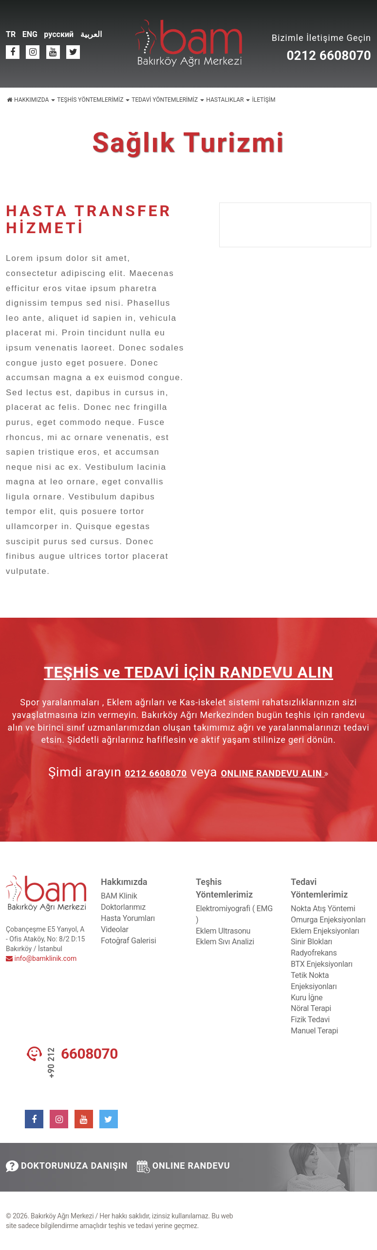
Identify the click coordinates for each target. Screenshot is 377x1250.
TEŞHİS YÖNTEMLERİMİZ (93, 99)
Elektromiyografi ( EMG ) (234, 914)
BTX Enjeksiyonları (322, 964)
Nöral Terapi (311, 1008)
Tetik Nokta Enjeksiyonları (314, 981)
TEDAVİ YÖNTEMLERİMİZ (168, 99)
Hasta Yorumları (128, 918)
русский (59, 34)
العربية (91, 34)
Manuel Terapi (314, 1030)
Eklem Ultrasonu (223, 931)
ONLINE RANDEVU (183, 1166)
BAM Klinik (119, 896)
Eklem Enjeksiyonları (325, 931)
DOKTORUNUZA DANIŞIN (67, 1166)
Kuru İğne (306, 997)
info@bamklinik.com (41, 958)
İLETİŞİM (263, 99)
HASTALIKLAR (228, 99)
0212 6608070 (328, 55)
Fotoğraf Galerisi (128, 940)
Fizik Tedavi (310, 1019)
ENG (30, 34)
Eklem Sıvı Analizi (225, 941)
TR (11, 34)
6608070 (89, 1054)
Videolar (115, 929)
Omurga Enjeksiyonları (328, 919)
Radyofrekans (314, 952)
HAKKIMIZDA (34, 99)
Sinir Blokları (311, 941)
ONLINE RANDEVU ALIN (272, 773)
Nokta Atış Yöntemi (323, 908)
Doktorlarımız (123, 907)
